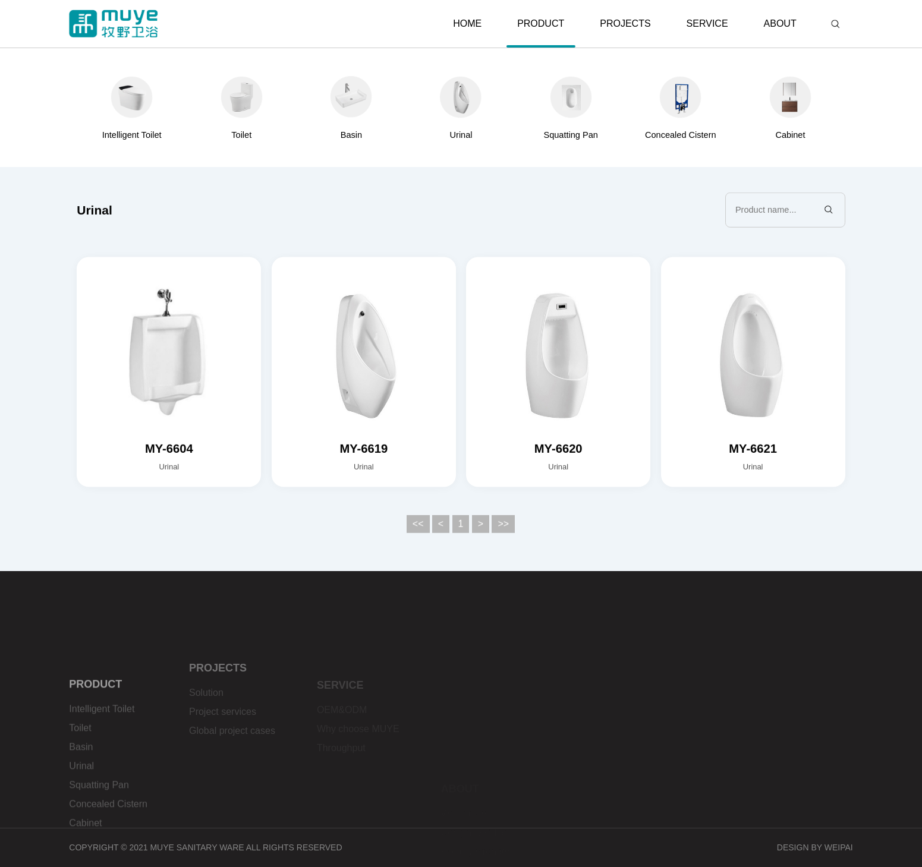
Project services (222, 735)
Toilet (80, 777)
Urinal (81, 815)
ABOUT (780, 23)
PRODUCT (540, 33)
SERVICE (707, 23)
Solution (206, 716)
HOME (467, 23)
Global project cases (232, 754)
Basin (81, 796)
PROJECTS (625, 23)
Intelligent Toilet (101, 758)
